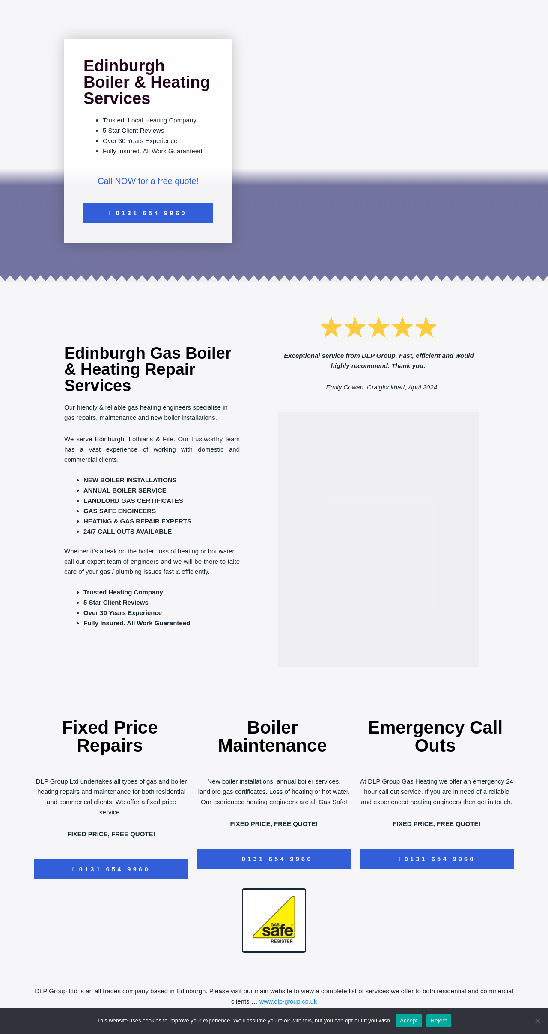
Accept (408, 1020)
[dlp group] (379, 540)
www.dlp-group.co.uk (288, 1003)
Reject (439, 1020)
